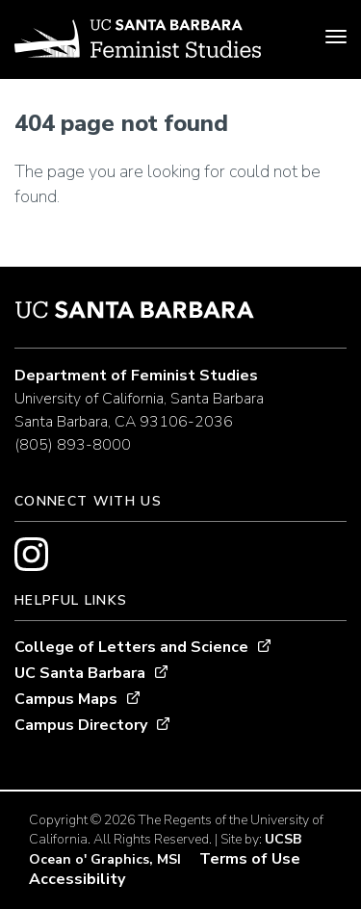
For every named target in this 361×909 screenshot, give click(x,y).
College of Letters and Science (131, 647)
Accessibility (77, 879)
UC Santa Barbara (79, 673)
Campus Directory (80, 725)
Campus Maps (65, 699)
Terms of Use (249, 859)
